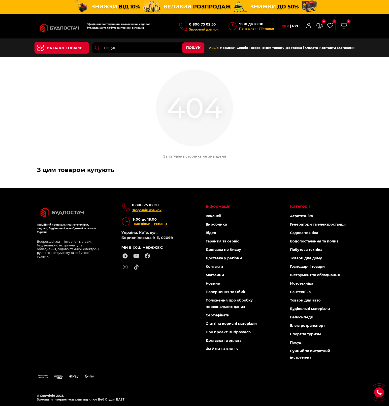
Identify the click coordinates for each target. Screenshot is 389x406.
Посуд (295, 342)
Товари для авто (305, 300)
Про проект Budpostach (228, 332)
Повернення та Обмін (226, 291)
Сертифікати (217, 315)
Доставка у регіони (224, 258)
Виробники (216, 224)
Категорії (300, 206)
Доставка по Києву (223, 249)
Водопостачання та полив (314, 241)
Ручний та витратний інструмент (310, 353)
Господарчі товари (307, 266)
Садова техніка (304, 232)
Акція (214, 48)
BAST (120, 399)
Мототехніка (301, 283)
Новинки (227, 48)
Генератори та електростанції (318, 224)
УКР (285, 26)
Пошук (193, 47)
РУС (295, 26)
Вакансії (213, 215)
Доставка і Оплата (302, 48)
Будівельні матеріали (310, 308)
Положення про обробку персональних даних (229, 303)
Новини (213, 283)
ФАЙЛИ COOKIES (222, 348)
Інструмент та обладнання (315, 274)
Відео (211, 232)
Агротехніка (301, 215)
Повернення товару (266, 48)
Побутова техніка (306, 249)
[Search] (148, 47)
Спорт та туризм (305, 334)
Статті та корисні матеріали (231, 323)
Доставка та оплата (223, 340)
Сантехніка (300, 291)
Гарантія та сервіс (222, 241)
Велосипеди (301, 317)
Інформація (218, 206)
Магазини (346, 48)
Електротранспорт (307, 325)
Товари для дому (306, 258)
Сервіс (242, 48)
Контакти (327, 48)
